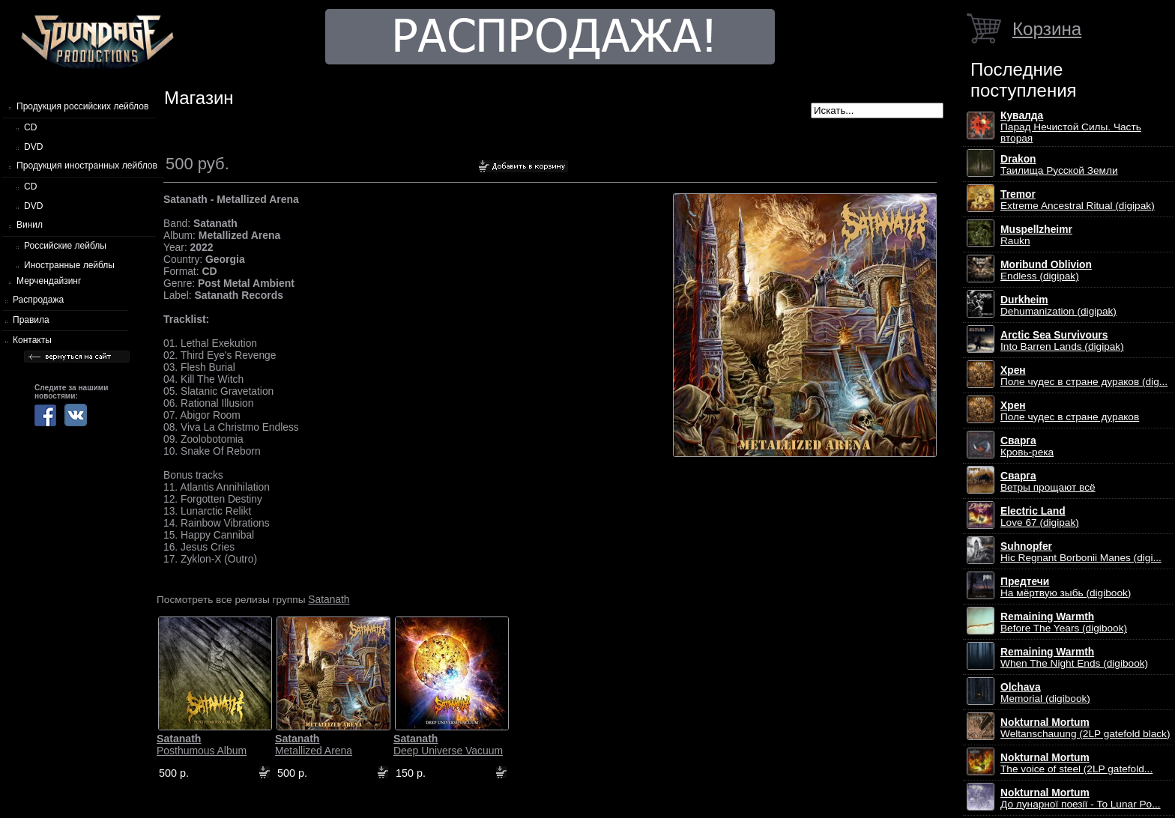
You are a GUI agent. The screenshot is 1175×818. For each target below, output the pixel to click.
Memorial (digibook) (1045, 693)
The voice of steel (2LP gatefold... (1076, 763)
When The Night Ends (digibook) (1074, 657)
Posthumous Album (202, 745)
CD (30, 127)
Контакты (32, 340)
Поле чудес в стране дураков (1069, 411)
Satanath (328, 599)
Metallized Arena (313, 745)
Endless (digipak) (1046, 270)
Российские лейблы (65, 245)
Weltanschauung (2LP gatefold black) (1085, 728)
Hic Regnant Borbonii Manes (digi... (1081, 552)
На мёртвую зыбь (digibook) (1065, 587)
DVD (33, 147)
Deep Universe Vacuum (448, 745)
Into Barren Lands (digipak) (1062, 341)
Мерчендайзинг (48, 281)
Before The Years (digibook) (1063, 622)
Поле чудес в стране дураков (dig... (1084, 376)
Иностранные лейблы (69, 265)
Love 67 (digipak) (1039, 517)
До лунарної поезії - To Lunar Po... (1080, 798)
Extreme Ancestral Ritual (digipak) (1077, 200)
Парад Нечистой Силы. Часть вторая (1070, 127)
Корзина (1046, 29)
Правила (31, 320)
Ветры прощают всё (1048, 481)
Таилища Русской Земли (1059, 165)
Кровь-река (1027, 446)
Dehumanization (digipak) (1058, 305)
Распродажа (38, 299)
